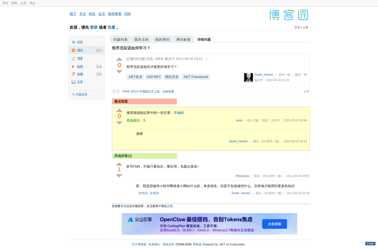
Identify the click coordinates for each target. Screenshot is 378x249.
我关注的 (141, 39)
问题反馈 (81, 94)
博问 (80, 50)
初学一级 (284, 74)
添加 (99, 74)
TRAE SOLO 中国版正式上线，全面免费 (148, 91)
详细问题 (204, 39)
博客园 (197, 244)
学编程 (179, 113)
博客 (80, 58)
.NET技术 (135, 77)
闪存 (80, 42)
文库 (80, 81)
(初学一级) (272, 141)
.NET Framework (196, 77)
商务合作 (168, 244)
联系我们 (154, 244)
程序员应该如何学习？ (131, 48)
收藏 (80, 74)
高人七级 (253, 120)
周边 (32, 3)
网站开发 (172, 77)
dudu (239, 120)
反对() (154, 193)
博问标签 (183, 39)
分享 (307, 91)
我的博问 (162, 39)
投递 (99, 66)
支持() (143, 193)
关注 (82, 14)
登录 (94, 27)
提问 (99, 50)
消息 (127, 14)
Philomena (243, 176)
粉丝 (92, 14)
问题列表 (120, 39)
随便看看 (115, 14)
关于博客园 (139, 244)
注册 (111, 27)
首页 (5, 3)
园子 (73, 14)
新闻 (14, 3)
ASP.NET (154, 77)
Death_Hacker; (264, 74)
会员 (23, 3)
